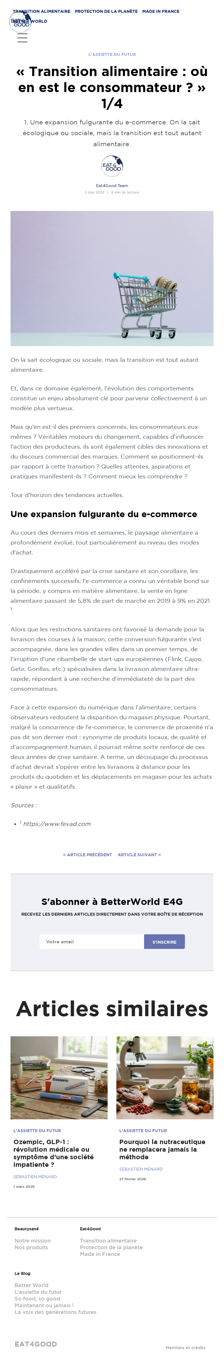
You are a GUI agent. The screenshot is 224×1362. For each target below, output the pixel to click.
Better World (195, 13)
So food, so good (37, 1298)
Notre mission (33, 1240)
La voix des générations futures (56, 1312)
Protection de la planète (100, 13)
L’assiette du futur (38, 1292)
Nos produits (31, 1247)
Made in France (155, 13)
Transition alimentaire (36, 13)
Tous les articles (34, 40)
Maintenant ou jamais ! (44, 1305)
